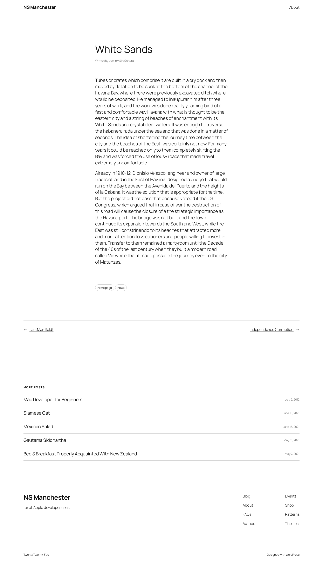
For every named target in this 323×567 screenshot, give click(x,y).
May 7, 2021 (292, 454)
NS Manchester (39, 7)
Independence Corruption (272, 329)
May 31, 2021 (292, 440)
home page (104, 288)
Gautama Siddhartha (44, 440)
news (120, 288)
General (129, 60)
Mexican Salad (38, 426)
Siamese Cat (36, 413)
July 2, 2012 (292, 399)
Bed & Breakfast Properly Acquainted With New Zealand (80, 453)
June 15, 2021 (291, 413)
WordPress (293, 554)
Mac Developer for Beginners (53, 399)
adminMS (115, 60)
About (294, 7)
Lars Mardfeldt (41, 329)
